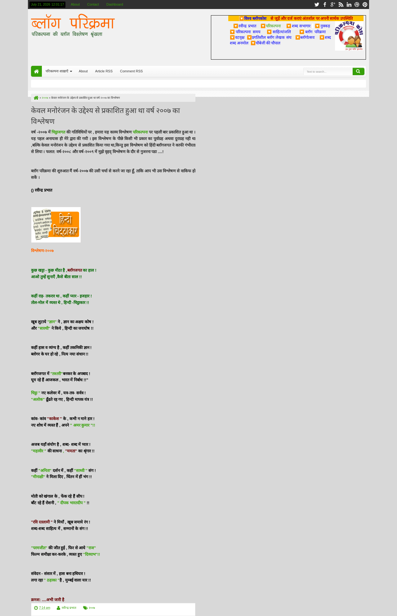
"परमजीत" (39, 548)
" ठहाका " (52, 580)
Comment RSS (131, 71)
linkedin (349, 4)
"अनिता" (44, 470)
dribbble (357, 4)
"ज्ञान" (51, 321)
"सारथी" (44, 328)
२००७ (92, 607)
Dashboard (114, 4)
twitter (317, 4)
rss (341, 4)
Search (358, 71)
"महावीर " (38, 451)
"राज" (91, 548)
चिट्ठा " (35, 393)
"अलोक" (38, 399)
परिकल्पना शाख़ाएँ (57, 71)
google (333, 4)
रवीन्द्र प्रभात (69, 607)
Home (36, 71)
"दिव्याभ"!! (91, 554)
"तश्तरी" (56, 373)
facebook (325, 4)
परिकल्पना (271, 26)
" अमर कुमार (80, 425)
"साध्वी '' (80, 470)
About (75, 4)
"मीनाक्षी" (38, 476)
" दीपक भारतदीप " (71, 502)
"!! (93, 425)
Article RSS (104, 71)
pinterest (365, 4)
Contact (93, 4)
